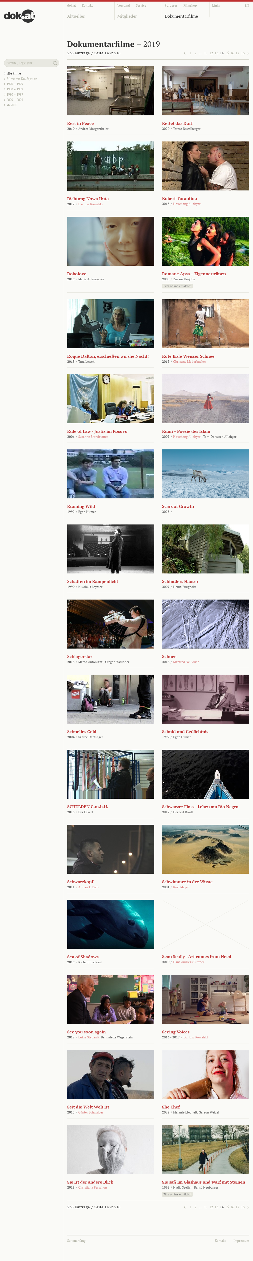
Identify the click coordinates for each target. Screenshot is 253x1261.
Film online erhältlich (177, 286)
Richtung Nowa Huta (88, 199)
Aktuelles (76, 16)
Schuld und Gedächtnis (185, 731)
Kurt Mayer (181, 887)
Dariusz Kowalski (90, 204)
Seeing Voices (175, 1032)
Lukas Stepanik (88, 1037)
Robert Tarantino (179, 198)
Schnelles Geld (81, 731)
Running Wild (81, 506)
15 (227, 52)
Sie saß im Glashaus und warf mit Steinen (203, 1182)
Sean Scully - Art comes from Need (196, 956)
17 (237, 52)
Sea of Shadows (83, 957)
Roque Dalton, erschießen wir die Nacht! (108, 356)
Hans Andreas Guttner (188, 962)
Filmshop (190, 5)
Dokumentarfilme (181, 16)
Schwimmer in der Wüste (187, 882)
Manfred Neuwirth (186, 662)
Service (141, 5)
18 (243, 52)
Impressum (241, 1241)
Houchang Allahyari (187, 204)
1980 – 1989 (15, 89)
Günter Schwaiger (90, 1112)
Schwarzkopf (80, 882)
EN (247, 5)
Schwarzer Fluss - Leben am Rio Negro (200, 806)
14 (221, 52)
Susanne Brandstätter (93, 437)
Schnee (169, 656)
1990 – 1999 (15, 94)
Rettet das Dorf (177, 123)
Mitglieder (127, 16)
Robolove (76, 274)
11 (206, 52)
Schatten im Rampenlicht (92, 581)
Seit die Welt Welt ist (88, 1107)
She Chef (171, 1107)
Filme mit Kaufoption (22, 79)
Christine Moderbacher (189, 362)
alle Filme (14, 73)
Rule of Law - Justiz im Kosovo (97, 431)
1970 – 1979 (15, 84)
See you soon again (86, 1032)
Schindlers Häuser (180, 581)
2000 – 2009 (15, 100)
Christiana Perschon (92, 1187)
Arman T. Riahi (88, 887)
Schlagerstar (79, 656)
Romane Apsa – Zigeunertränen (194, 274)
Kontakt (87, 5)
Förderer (171, 5)
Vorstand (123, 5)
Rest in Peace (80, 123)
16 (232, 52)
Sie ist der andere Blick (90, 1182)
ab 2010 (12, 105)
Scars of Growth (178, 506)
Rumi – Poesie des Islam (186, 431)
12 (211, 52)
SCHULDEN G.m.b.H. (87, 806)
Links (216, 5)
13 (216, 52)
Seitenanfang (76, 1241)
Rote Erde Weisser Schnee (188, 356)
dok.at (71, 5)
